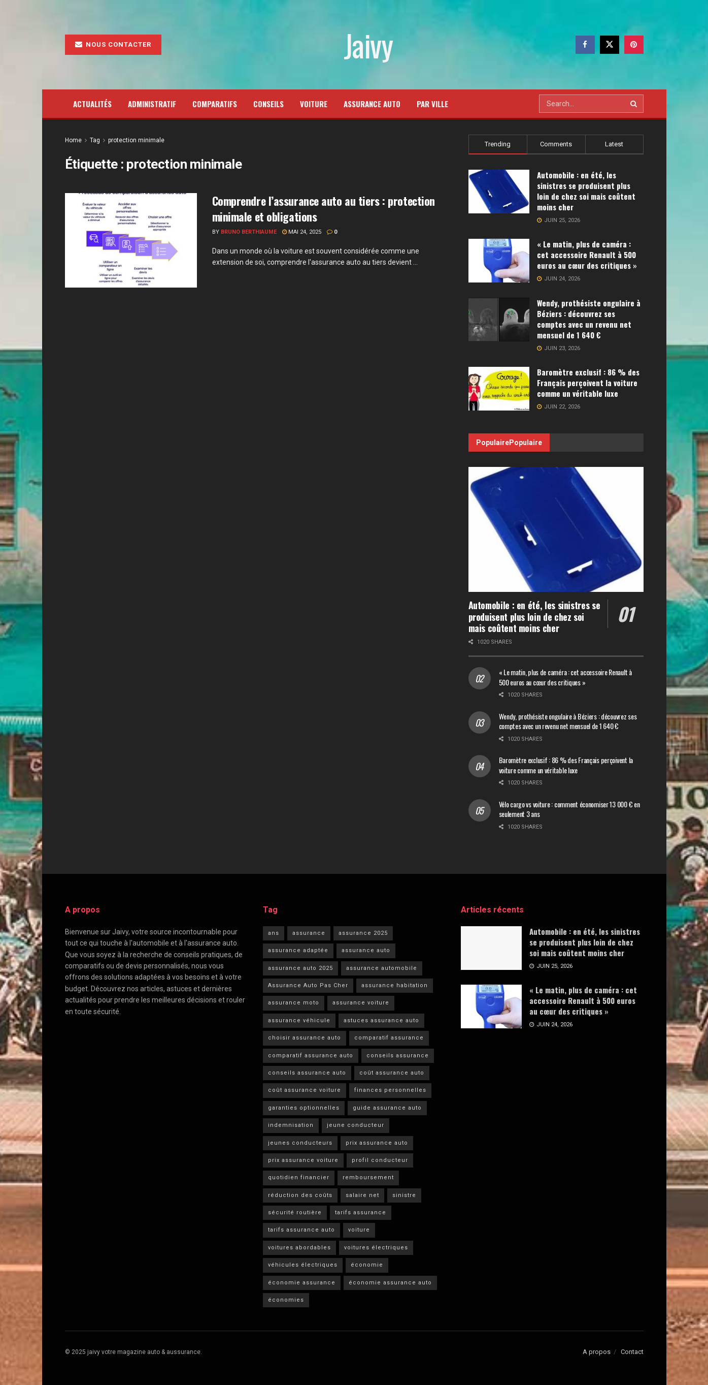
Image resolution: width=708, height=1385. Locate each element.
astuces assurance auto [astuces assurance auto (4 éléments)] (381, 1020)
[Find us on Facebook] (585, 45)
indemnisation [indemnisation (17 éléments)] (291, 1125)
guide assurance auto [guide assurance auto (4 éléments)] (387, 1108)
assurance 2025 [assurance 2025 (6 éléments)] (363, 933)
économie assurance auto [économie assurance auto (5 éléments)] (390, 1282)
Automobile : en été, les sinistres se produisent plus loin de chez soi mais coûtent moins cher (586, 190)
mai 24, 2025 (301, 232)
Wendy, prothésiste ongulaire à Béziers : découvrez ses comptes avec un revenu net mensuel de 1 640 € (588, 318)
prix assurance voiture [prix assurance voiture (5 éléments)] (303, 1160)
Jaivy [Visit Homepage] (368, 44)
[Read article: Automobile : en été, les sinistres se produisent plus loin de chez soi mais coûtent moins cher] (556, 529)
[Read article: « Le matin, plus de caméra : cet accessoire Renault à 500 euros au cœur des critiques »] (491, 1006)
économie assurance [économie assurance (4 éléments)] (301, 1282)
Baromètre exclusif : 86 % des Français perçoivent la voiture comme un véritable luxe (588, 382)
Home (73, 140)
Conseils (268, 103)
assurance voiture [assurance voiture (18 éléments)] (360, 1002)
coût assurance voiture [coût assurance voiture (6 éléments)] (304, 1090)
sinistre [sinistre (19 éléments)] (404, 1195)
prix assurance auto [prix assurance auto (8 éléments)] (377, 1143)
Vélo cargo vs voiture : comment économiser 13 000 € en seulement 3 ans (569, 809)
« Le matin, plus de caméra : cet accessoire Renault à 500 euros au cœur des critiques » (587, 254)
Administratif (152, 103)
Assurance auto (372, 103)
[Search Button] (634, 104)
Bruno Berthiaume (249, 232)
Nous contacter (113, 44)
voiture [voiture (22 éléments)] (359, 1229)
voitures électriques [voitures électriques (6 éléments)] (376, 1247)
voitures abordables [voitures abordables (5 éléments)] (299, 1247)
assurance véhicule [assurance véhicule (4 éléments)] (299, 1020)
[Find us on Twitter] (609, 45)
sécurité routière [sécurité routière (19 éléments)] (295, 1212)
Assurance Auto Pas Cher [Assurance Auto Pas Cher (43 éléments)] (308, 985)
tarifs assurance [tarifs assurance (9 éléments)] (360, 1212)
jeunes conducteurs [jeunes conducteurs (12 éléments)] (300, 1143)
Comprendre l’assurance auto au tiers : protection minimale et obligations (323, 209)
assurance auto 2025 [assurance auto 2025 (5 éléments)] (300, 968)
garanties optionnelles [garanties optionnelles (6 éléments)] (304, 1108)
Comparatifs (214, 103)
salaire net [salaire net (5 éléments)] (362, 1195)
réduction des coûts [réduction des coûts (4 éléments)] (300, 1195)
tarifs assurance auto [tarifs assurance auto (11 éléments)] (301, 1229)
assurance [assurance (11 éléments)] (308, 933)
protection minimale (136, 140)
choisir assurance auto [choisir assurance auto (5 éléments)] (304, 1037)
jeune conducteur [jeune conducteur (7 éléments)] (355, 1125)
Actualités (92, 103)
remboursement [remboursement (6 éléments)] (368, 1177)
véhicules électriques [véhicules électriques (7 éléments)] (303, 1265)
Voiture (313, 103)
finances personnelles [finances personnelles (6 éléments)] (390, 1090)
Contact (632, 1352)
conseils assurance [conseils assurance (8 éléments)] (397, 1055)
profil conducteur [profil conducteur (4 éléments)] (380, 1160)
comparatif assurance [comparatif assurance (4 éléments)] (389, 1037)
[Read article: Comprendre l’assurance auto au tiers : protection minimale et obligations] (131, 240)
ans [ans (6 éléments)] (273, 933)
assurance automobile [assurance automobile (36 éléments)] (381, 968)
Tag (95, 140)
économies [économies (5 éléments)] (286, 1300)
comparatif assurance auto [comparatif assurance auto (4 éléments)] (310, 1055)
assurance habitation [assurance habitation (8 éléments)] (394, 985)
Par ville (432, 103)
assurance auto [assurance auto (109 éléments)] (366, 950)
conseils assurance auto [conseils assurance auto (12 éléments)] (307, 1072)
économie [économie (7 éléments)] (367, 1265)
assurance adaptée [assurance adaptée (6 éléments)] (298, 950)
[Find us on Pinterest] (634, 45)
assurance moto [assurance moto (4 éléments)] (293, 1002)
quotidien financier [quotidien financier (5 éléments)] (298, 1177)
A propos (597, 1352)
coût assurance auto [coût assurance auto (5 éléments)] (391, 1072)
